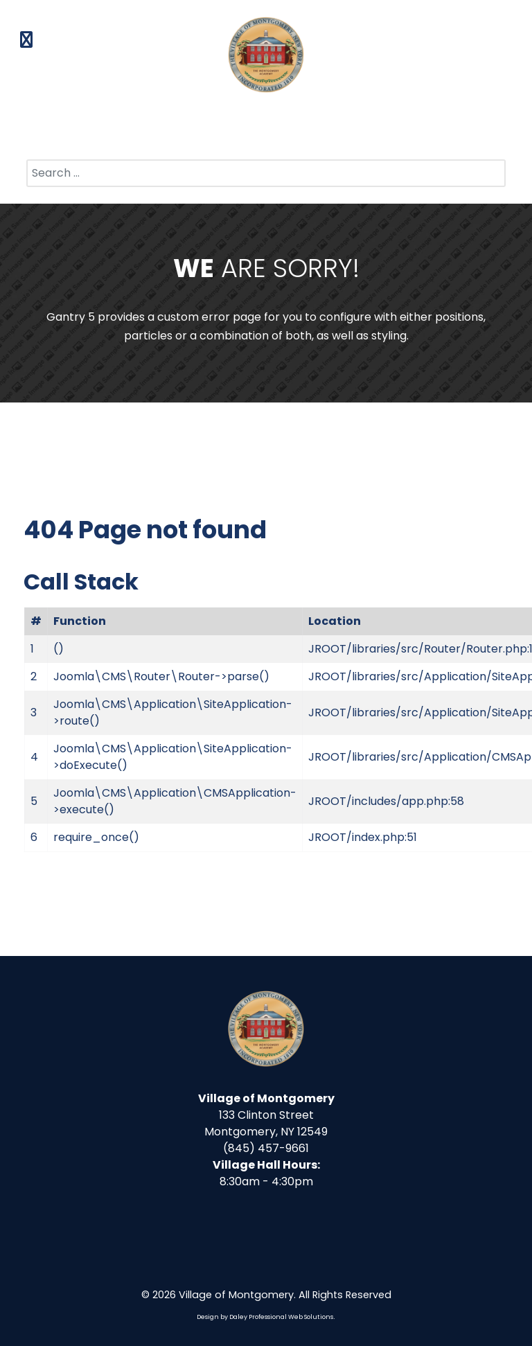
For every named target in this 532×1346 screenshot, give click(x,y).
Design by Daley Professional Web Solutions (265, 1317)
